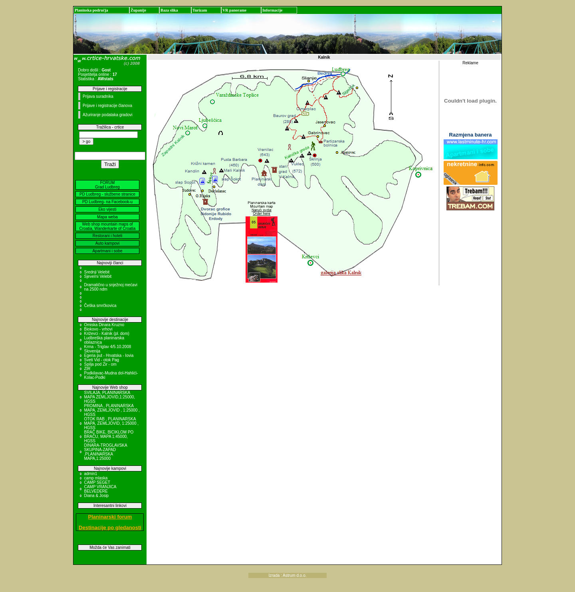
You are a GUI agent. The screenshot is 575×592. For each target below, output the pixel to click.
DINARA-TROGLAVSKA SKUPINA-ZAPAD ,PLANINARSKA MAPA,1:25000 (105, 452)
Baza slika (169, 10)
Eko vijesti (107, 209)
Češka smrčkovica (100, 305)
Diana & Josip (96, 495)
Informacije (272, 10)
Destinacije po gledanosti (110, 528)
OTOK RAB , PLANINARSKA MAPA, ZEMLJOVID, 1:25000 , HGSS (111, 423)
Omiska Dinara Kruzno (104, 325)
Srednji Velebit (96, 272)
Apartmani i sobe (107, 251)
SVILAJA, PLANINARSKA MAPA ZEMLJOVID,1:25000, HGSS (109, 397)
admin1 (90, 473)
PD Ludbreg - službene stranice (107, 194)
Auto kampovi (107, 243)
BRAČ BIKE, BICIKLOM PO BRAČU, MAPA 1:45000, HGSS (108, 436)
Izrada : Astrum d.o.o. (287, 575)
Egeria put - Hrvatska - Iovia (108, 355)
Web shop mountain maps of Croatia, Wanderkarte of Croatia (107, 226)
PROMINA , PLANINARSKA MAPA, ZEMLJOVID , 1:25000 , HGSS (111, 410)
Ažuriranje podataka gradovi (108, 115)
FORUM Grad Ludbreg (107, 184)
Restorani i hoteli (107, 236)
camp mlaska (95, 478)
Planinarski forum (110, 517)
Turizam (199, 10)
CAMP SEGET (97, 482)
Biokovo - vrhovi (98, 329)
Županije (138, 10)
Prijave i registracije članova (107, 105)
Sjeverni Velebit (97, 276)
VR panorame (234, 10)
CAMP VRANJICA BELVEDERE (100, 489)
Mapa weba (107, 217)
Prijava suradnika (98, 96)
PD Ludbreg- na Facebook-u (107, 202)
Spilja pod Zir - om (100, 364)
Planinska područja (91, 10)
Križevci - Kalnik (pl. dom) (106, 333)
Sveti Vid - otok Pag (101, 360)
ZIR (87, 368)
